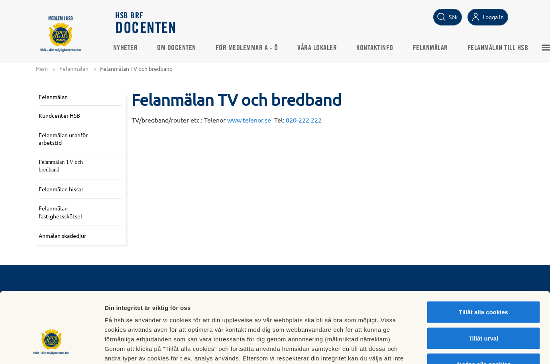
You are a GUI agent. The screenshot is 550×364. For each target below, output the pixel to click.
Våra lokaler (320, 48)
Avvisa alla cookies (483, 311)
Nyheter (128, 48)
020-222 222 (304, 120)
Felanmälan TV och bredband (61, 166)
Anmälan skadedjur (62, 235)
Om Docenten (179, 48)
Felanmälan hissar (61, 189)
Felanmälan (432, 48)
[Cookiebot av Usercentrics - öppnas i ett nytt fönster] (51, 348)
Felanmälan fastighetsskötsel (60, 212)
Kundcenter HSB (59, 115)
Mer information (424, 348)
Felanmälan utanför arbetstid (63, 138)
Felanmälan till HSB (500, 48)
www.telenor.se (249, 120)
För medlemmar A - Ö (249, 48)
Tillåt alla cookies (483, 259)
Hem (42, 68)
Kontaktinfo (377, 48)
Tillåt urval (484, 285)
